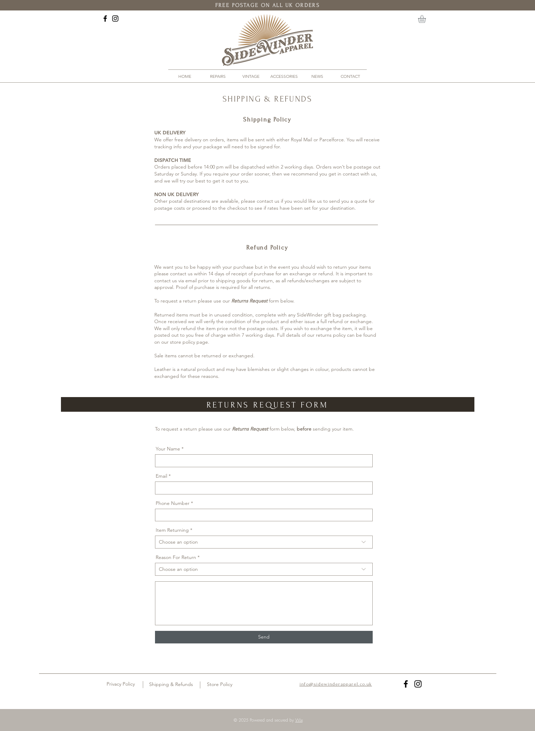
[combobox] (264, 542)
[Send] (264, 637)
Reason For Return (176, 557)
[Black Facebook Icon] (105, 18)
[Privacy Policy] (120, 684)
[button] (426, 19)
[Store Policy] (219, 684)
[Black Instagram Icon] (115, 18)
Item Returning (172, 530)
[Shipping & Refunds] (170, 684)
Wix (299, 720)
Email (161, 475)
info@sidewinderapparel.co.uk (336, 684)
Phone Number (172, 503)
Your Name (168, 448)
